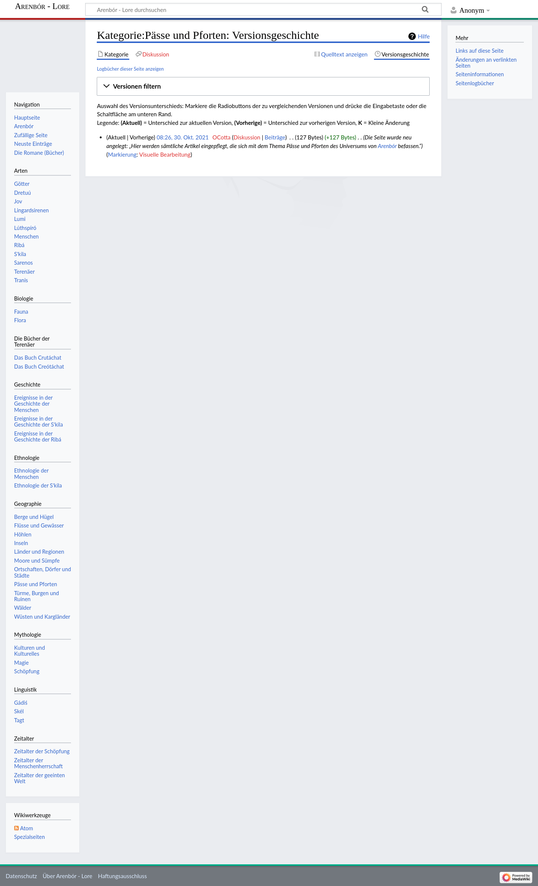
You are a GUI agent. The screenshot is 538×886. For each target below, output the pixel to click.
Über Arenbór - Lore (67, 876)
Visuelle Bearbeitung (165, 154)
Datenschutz (21, 876)
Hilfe (424, 36)
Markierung (122, 154)
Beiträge (275, 137)
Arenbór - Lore (42, 6)
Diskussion (247, 137)
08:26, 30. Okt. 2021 (182, 137)
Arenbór (387, 145)
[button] (263, 86)
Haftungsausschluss (122, 876)
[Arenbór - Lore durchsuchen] (263, 9)
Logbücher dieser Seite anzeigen (130, 69)
